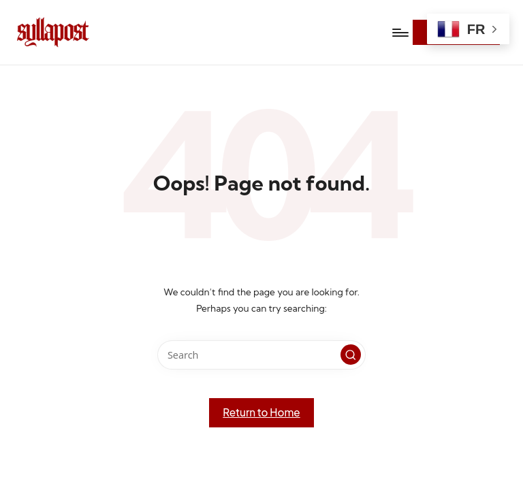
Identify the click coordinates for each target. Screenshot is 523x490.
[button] (350, 354)
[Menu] (399, 33)
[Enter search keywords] (261, 355)
